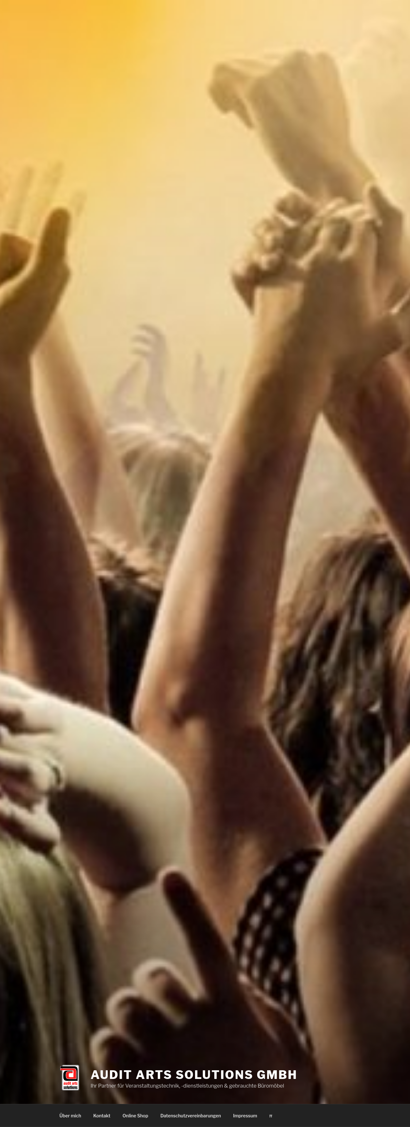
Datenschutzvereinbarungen (190, 1115)
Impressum (245, 1115)
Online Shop (135, 1115)
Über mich (70, 1115)
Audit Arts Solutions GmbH (194, 1071)
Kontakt (101, 1115)
